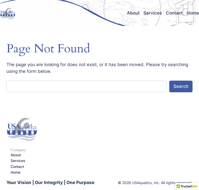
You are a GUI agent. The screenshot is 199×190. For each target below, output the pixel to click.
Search (180, 86)
